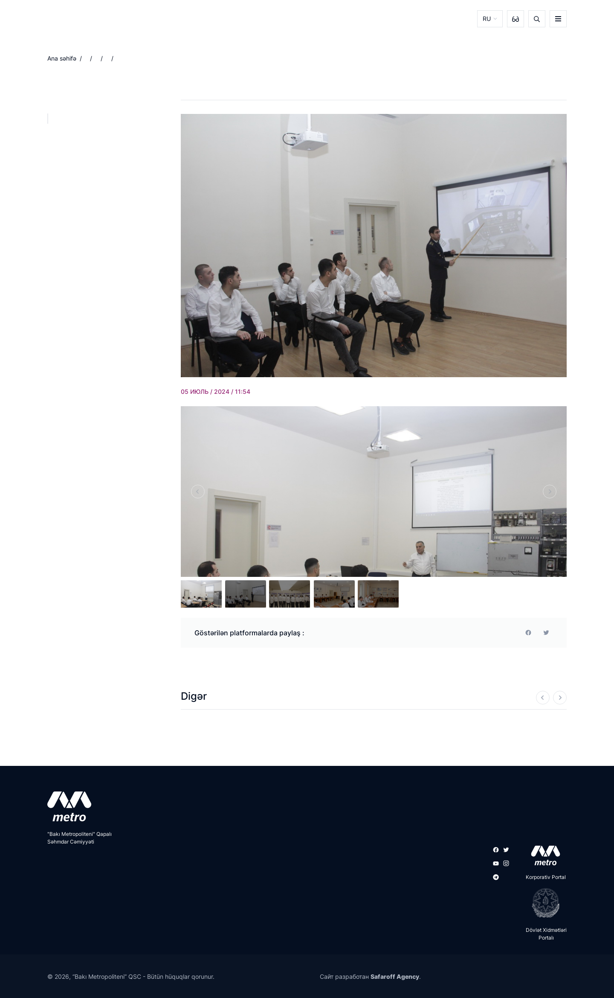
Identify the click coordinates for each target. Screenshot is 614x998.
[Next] (549, 491)
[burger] (558, 18)
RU (487, 18)
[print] (546, 633)
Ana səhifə (61, 58)
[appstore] (543, 855)
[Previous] (198, 491)
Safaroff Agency (395, 976)
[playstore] (543, 902)
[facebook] (528, 633)
